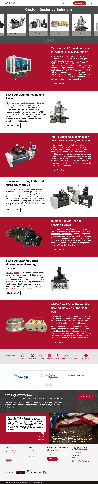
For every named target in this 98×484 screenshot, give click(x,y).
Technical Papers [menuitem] (33, 457)
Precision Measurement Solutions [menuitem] (14, 455)
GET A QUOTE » (85, 396)
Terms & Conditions (39, 482)
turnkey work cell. (24, 205)
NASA (53, 145)
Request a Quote (79, 3)
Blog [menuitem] (30, 459)
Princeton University (71, 316)
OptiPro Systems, (12, 273)
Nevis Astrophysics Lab (60, 163)
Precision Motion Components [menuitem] (13, 453)
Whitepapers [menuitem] (32, 455)
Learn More (58, 84)
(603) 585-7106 (65, 3)
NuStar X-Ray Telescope (16, 33)
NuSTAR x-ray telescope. (60, 150)
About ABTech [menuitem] (32, 451)
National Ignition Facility (27, 105)
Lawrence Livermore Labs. (16, 107)
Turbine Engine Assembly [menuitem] (12, 457)
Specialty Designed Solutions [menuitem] (13, 451)
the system (62, 336)
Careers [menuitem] (31, 453)
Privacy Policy (31, 482)
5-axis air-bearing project (23, 103)
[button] (48, 40)
